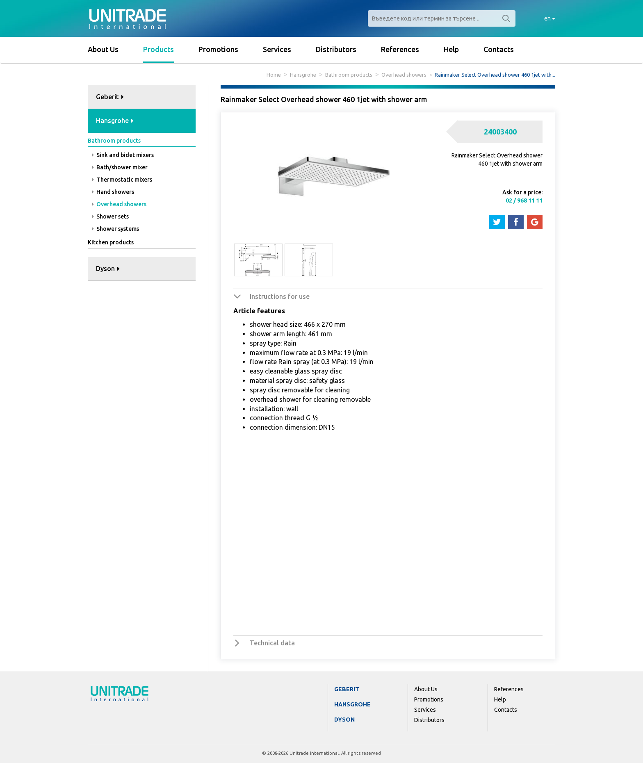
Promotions (218, 49)
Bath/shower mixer (120, 167)
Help (451, 49)
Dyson (344, 719)
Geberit (346, 689)
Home (274, 74)
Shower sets (110, 216)
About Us (103, 49)
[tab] (142, 97)
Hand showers (113, 192)
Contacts (498, 49)
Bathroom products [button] (114, 140)
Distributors (336, 49)
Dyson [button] (108, 268)
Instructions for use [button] (280, 296)
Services (277, 49)
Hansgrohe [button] (115, 120)
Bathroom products (348, 74)
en (549, 18)
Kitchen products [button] (111, 242)
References (400, 49)
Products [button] (158, 49)
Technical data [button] (272, 643)
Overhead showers (403, 74)
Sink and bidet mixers (123, 155)
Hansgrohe (303, 74)
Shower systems (115, 228)
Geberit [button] (110, 96)
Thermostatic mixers (122, 179)
